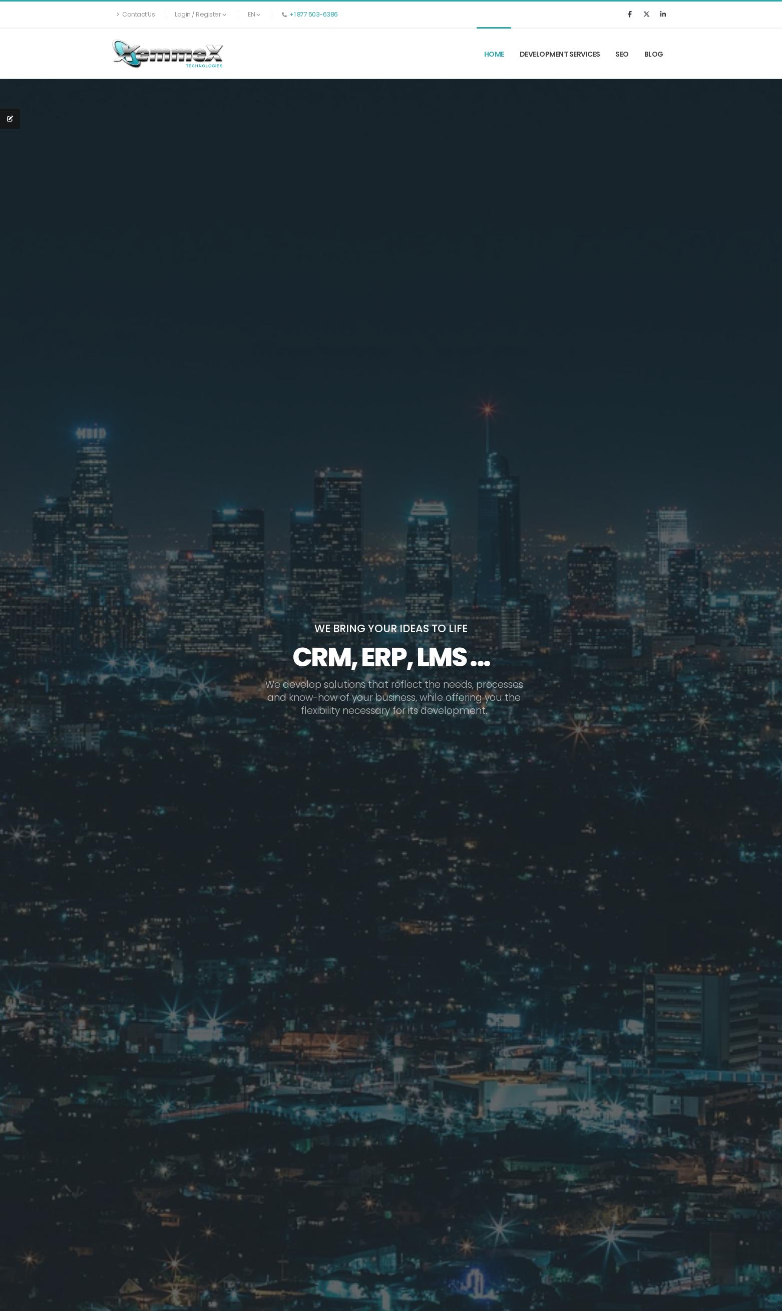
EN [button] (254, 14)
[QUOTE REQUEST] (10, 119)
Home (494, 54)
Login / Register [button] (200, 14)
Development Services (560, 54)
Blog (653, 54)
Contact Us (135, 14)
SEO (622, 54)
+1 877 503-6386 (313, 14)
